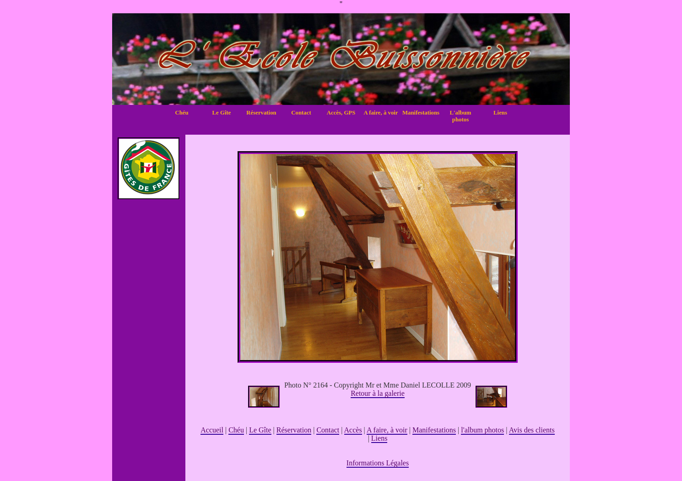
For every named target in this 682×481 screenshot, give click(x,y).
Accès (353, 430)
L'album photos (460, 116)
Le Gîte (221, 112)
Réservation (261, 112)
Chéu (181, 112)
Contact (301, 112)
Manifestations (420, 112)
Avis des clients (532, 430)
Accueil (211, 430)
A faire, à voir (380, 112)
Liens (500, 112)
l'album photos (482, 430)
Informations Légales (377, 463)
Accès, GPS (341, 112)
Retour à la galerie (378, 393)
